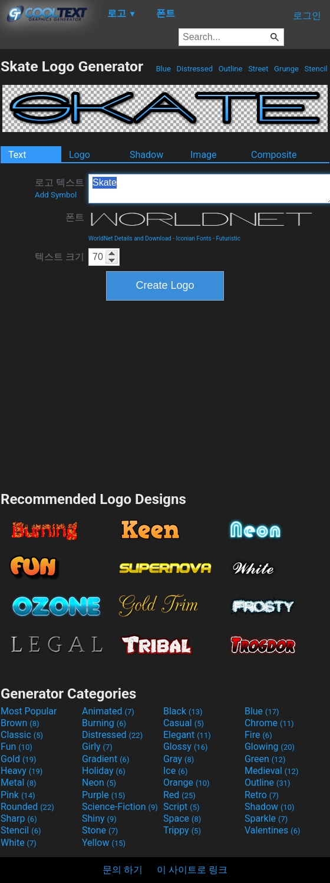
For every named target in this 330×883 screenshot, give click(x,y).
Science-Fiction (120, 806)
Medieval (272, 770)
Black (183, 711)
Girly (97, 746)
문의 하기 (123, 869)
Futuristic (228, 238)
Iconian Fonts (194, 238)
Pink (18, 794)
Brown (20, 723)
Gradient (105, 759)
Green (265, 759)
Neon (99, 782)
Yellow (104, 842)
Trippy (182, 830)
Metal (19, 782)
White (19, 842)
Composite (274, 154)
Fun (16, 746)
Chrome (269, 723)
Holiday (104, 770)
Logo (79, 154)
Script (181, 806)
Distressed (194, 68)
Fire (258, 734)
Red (179, 794)
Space (182, 818)
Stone (100, 830)
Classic (22, 734)
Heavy (21, 770)
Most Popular (29, 711)
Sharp (19, 818)
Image (203, 154)
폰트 (74, 217)
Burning (104, 723)
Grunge (286, 68)
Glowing (270, 746)
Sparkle (266, 818)
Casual (183, 723)
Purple (103, 794)
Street (258, 68)
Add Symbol (56, 194)
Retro (262, 794)
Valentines (273, 830)
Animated (108, 711)
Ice (175, 770)
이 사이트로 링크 (192, 869)
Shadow (146, 154)
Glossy (185, 746)
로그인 (307, 15)
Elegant (187, 734)
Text (17, 154)
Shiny (99, 818)
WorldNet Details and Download (129, 238)
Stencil (315, 68)
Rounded (27, 806)
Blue (163, 68)
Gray (178, 759)
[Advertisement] (165, 394)
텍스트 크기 (59, 256)
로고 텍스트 (59, 188)
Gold (19, 759)
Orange (186, 782)
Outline (230, 68)
